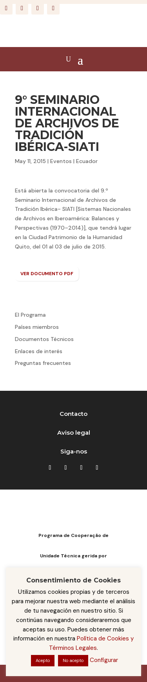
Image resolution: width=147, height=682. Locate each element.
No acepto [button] (73, 660)
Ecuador (87, 161)
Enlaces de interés (38, 351)
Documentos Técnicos (44, 339)
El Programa (30, 314)
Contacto (73, 413)
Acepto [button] (43, 660)
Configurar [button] (104, 660)
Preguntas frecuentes (43, 362)
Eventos (61, 161)
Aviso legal (73, 432)
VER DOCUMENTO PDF (46, 273)
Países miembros (37, 326)
